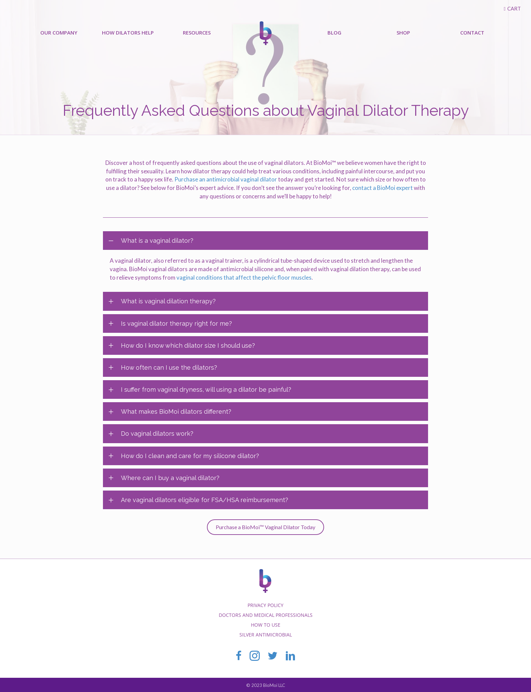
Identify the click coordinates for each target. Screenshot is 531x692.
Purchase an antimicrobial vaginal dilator (225, 179)
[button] (265, 527)
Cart (514, 8)
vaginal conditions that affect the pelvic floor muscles (244, 277)
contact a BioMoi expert (382, 187)
